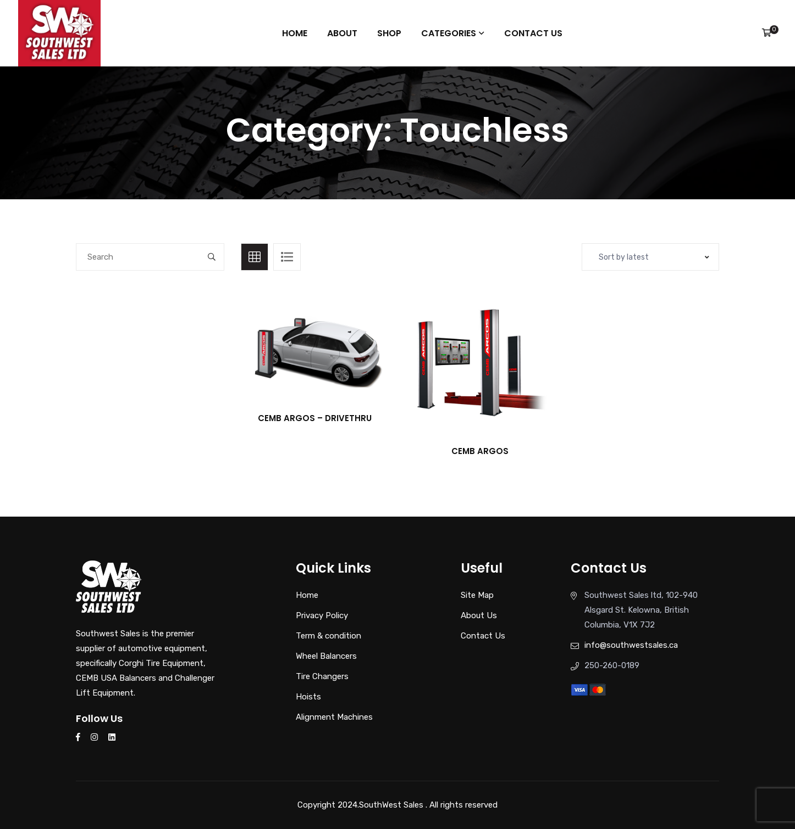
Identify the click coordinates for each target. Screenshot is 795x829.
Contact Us (530, 33)
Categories (447, 33)
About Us (479, 615)
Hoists (308, 697)
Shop (389, 33)
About (343, 33)
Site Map (477, 595)
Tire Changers (322, 676)
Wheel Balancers (326, 656)
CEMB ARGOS (480, 451)
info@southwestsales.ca (631, 645)
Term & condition (328, 636)
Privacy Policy (322, 615)
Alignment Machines (334, 717)
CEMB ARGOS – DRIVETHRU (315, 418)
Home (297, 33)
